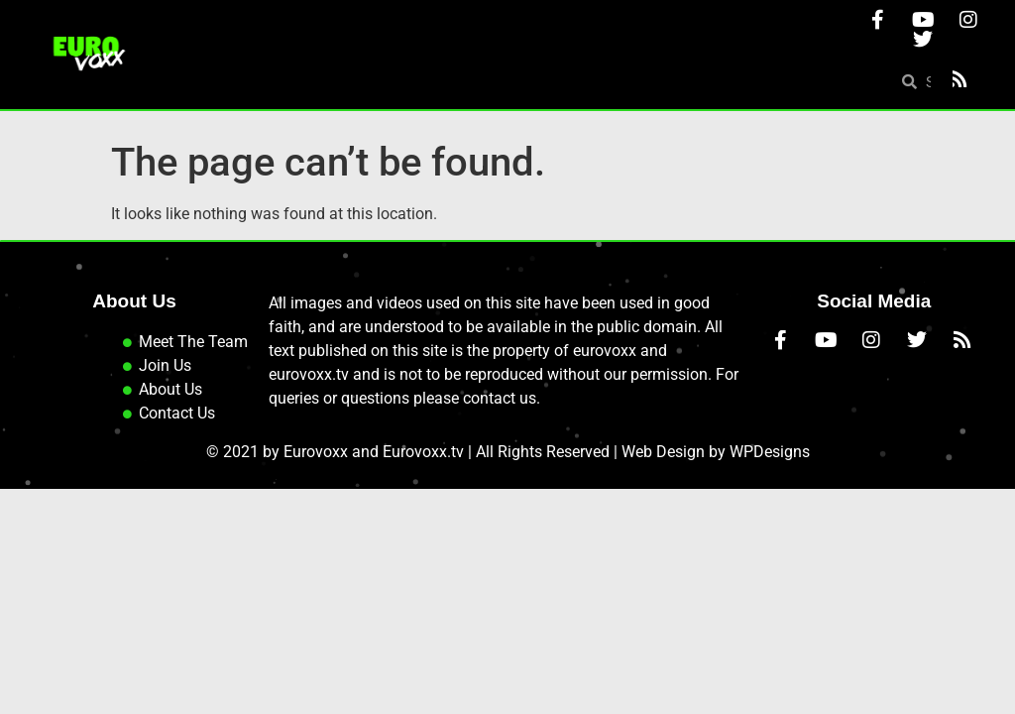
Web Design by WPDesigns (715, 451)
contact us (499, 398)
